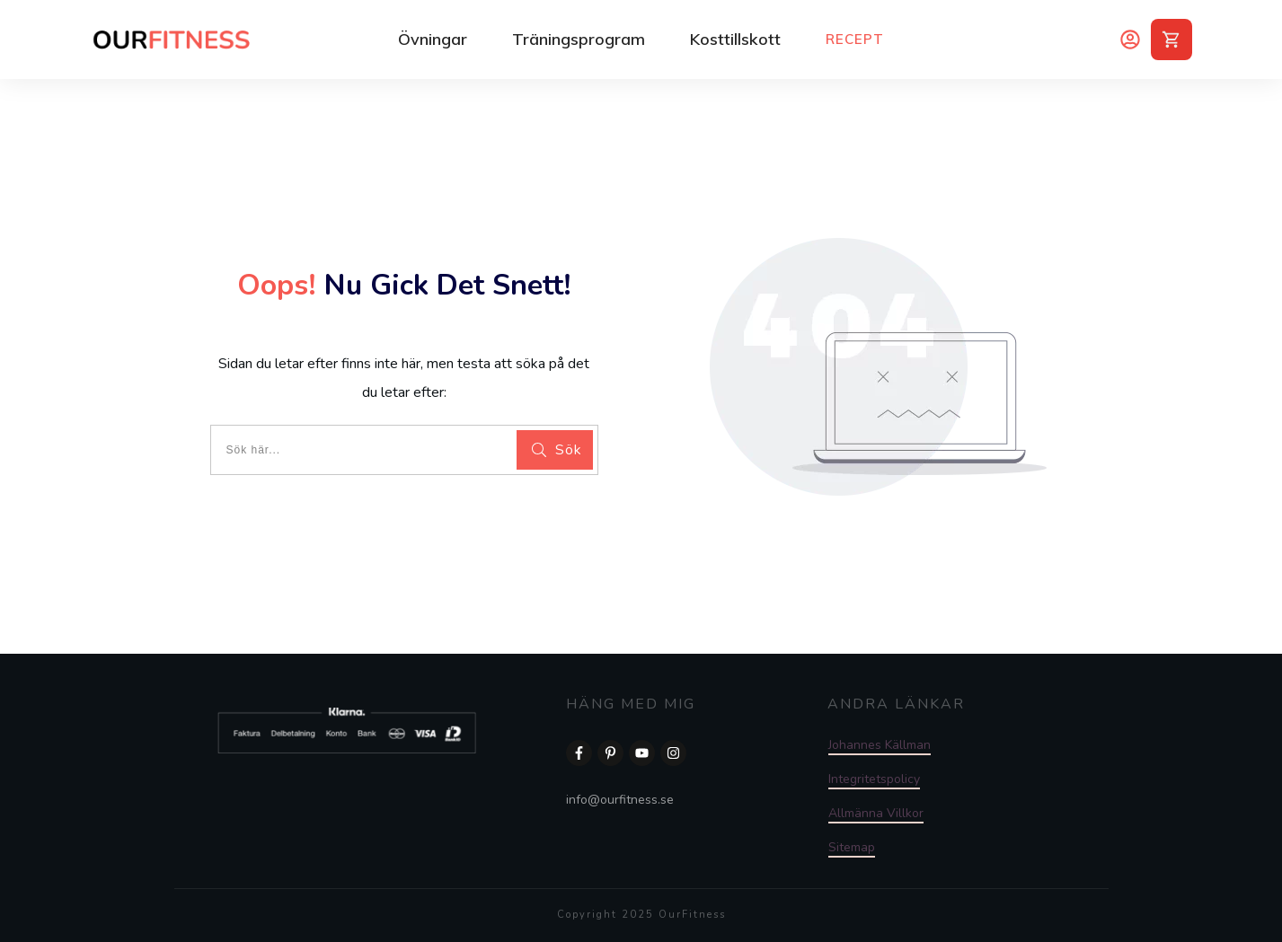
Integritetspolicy (874, 779)
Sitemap (851, 847)
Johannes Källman (879, 744)
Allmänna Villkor (876, 813)
